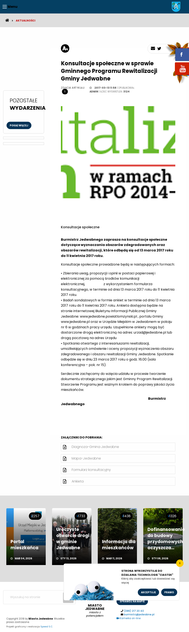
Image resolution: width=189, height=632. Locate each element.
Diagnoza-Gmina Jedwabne (95, 446)
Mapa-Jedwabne (86, 458)
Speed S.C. (46, 626)
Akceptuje (148, 592)
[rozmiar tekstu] (65, 48)
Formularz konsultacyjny (91, 469)
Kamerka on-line (129, 618)
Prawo (169, 592)
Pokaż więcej (19, 125)
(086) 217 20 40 (134, 611)
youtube (177, 75)
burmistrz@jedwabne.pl (139, 614)
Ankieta (78, 481)
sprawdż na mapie (132, 601)
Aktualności (25, 20)
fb (177, 51)
